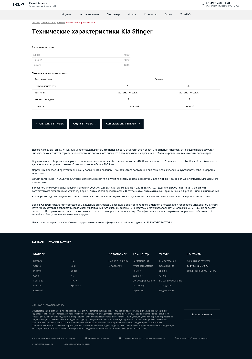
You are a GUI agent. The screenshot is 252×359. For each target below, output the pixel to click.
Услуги (132, 14)
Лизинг (163, 270)
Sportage (38, 280)
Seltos (74, 270)
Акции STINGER (85, 123)
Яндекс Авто (166, 290)
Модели (66, 14)
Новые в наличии (118, 261)
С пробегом (115, 266)
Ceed (36, 275)
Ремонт (137, 270)
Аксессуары (139, 285)
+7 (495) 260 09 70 (218, 3)
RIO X (74, 280)
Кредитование (167, 261)
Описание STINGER (49, 123)
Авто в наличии (89, 14)
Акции (168, 14)
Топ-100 (185, 14)
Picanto (37, 270)
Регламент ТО (141, 261)
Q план (163, 275)
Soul (73, 266)
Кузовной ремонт (143, 266)
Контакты (150, 14)
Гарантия (138, 290)
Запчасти (138, 275)
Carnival (38, 290)
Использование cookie (42, 344)
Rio (72, 261)
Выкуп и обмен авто (170, 280)
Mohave (37, 285)
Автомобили (117, 254)
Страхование (166, 266)
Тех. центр (113, 14)
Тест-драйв (165, 285)
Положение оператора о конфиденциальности (142, 338)
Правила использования (97, 338)
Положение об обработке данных (191, 338)
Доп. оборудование (144, 280)
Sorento (37, 261)
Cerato (37, 266)
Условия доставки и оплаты (77, 344)
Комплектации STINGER (123, 123)
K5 (72, 275)
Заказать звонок (202, 314)
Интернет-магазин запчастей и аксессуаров (53, 338)
